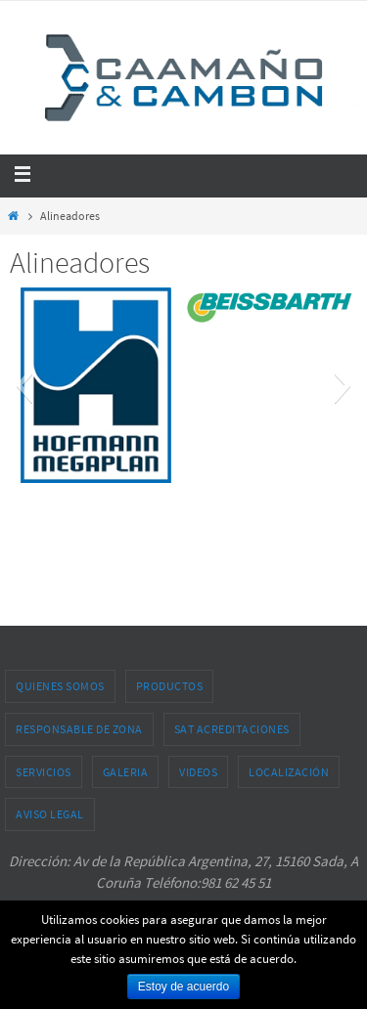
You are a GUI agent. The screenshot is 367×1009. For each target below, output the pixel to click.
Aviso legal (50, 814)
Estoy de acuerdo (183, 986)
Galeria (126, 772)
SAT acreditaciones (232, 729)
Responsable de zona (79, 729)
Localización (289, 772)
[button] (24, 385)
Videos (198, 772)
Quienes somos (60, 686)
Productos (170, 686)
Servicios (43, 772)
